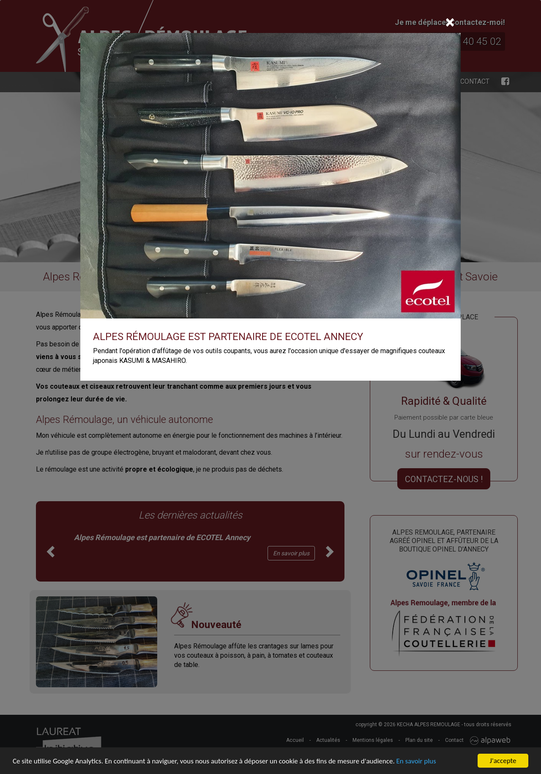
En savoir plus (416, 761)
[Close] (449, 22)
